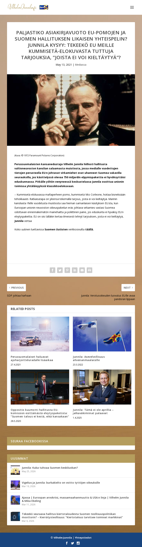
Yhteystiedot (83, 537)
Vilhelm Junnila (63, 537)
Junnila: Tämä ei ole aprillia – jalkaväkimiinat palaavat (93, 411)
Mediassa (80, 64)
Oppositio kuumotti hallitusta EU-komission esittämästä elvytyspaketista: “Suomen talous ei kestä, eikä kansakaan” (40, 413)
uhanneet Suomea (96, 173)
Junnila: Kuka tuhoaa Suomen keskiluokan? (50, 467)
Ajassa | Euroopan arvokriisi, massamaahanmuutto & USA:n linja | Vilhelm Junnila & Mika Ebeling (75, 499)
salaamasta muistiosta (64, 168)
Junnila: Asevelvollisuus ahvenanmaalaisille (89, 358)
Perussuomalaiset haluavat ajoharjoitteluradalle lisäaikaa (32, 358)
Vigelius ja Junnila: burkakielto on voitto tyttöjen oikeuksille (61, 482)
